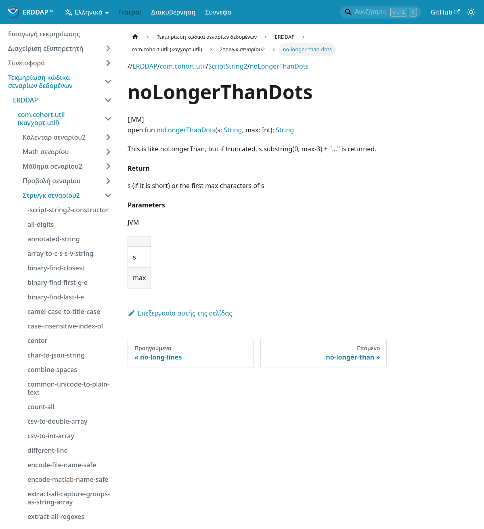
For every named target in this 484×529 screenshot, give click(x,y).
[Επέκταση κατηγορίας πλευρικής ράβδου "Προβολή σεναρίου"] (108, 180)
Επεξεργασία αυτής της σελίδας (180, 313)
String (233, 129)
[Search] (380, 12)
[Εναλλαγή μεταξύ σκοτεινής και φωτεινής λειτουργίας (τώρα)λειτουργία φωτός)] (471, 12)
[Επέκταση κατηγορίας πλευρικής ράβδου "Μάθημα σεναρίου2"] (108, 166)
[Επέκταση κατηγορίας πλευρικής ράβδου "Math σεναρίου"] (108, 151)
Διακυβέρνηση (173, 12)
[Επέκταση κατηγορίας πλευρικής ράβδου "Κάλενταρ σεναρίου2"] (108, 137)
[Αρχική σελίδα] (135, 37)
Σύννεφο (218, 12)
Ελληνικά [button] (84, 12)
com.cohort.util (183, 66)
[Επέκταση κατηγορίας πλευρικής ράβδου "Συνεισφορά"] (108, 62)
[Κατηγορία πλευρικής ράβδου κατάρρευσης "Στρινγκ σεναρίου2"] (108, 195)
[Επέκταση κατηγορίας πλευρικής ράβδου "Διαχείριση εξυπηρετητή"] (108, 48)
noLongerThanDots (279, 66)
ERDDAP (144, 66)
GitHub (445, 12)
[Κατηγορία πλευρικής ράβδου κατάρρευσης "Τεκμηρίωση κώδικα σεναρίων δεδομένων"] (108, 81)
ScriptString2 (227, 66)
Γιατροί (130, 12)
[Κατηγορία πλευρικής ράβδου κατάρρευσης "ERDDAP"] (108, 100)
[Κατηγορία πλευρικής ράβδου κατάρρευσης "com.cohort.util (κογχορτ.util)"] (108, 118)
